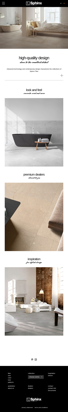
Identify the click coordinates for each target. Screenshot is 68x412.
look (9, 380)
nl (60, 3)
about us (11, 388)
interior (50, 375)
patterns (11, 382)
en (64, 3)
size (9, 375)
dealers (30, 388)
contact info (52, 388)
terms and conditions (41, 407)
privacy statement (27, 407)
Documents (52, 390)
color (9, 378)
